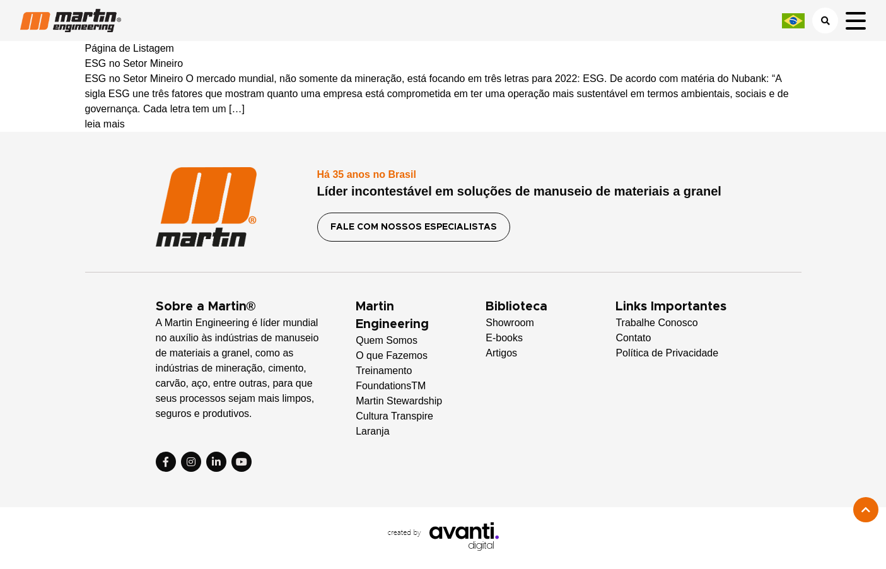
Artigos (501, 353)
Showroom (509, 322)
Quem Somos (386, 340)
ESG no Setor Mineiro (134, 63)
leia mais (105, 124)
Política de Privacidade (666, 353)
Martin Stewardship (399, 401)
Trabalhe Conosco (656, 322)
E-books (504, 337)
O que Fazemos (392, 355)
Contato (633, 337)
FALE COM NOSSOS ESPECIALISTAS (413, 227)
